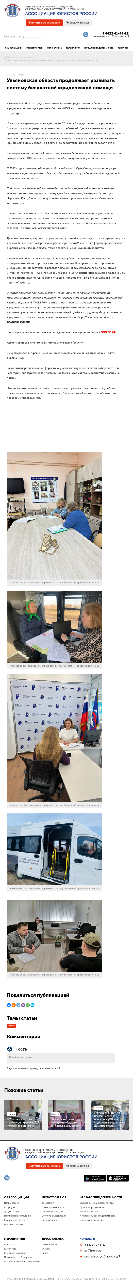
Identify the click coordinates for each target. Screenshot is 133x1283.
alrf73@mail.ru (93, 1250)
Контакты (87, 1238)
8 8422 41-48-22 (115, 33)
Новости (11, 1026)
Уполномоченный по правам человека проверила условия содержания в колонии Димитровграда (108, 1119)
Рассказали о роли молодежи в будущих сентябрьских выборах (65, 1122)
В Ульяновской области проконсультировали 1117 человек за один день (23, 1122)
